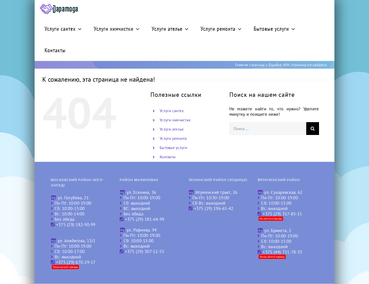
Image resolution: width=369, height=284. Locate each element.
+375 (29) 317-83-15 (282, 214)
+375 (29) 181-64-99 (145, 219)
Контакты (168, 156)
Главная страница (249, 64)
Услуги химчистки (175, 120)
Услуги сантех (172, 110)
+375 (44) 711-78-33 (282, 252)
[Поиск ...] (267, 128)
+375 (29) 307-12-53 (144, 251)
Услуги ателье (172, 129)
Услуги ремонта (173, 138)
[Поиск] (312, 128)
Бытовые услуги (173, 147)
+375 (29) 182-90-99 (76, 224)
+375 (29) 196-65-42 (213, 208)
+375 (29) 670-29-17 (76, 262)
